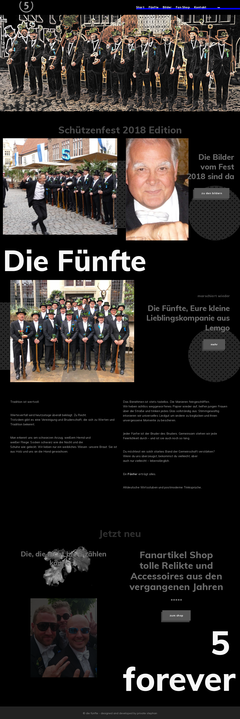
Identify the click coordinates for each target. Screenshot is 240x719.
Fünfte (155, 7)
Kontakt (202, 7)
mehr (214, 344)
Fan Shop (185, 7)
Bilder (168, 7)
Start (142, 7)
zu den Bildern (211, 193)
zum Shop (176, 615)
